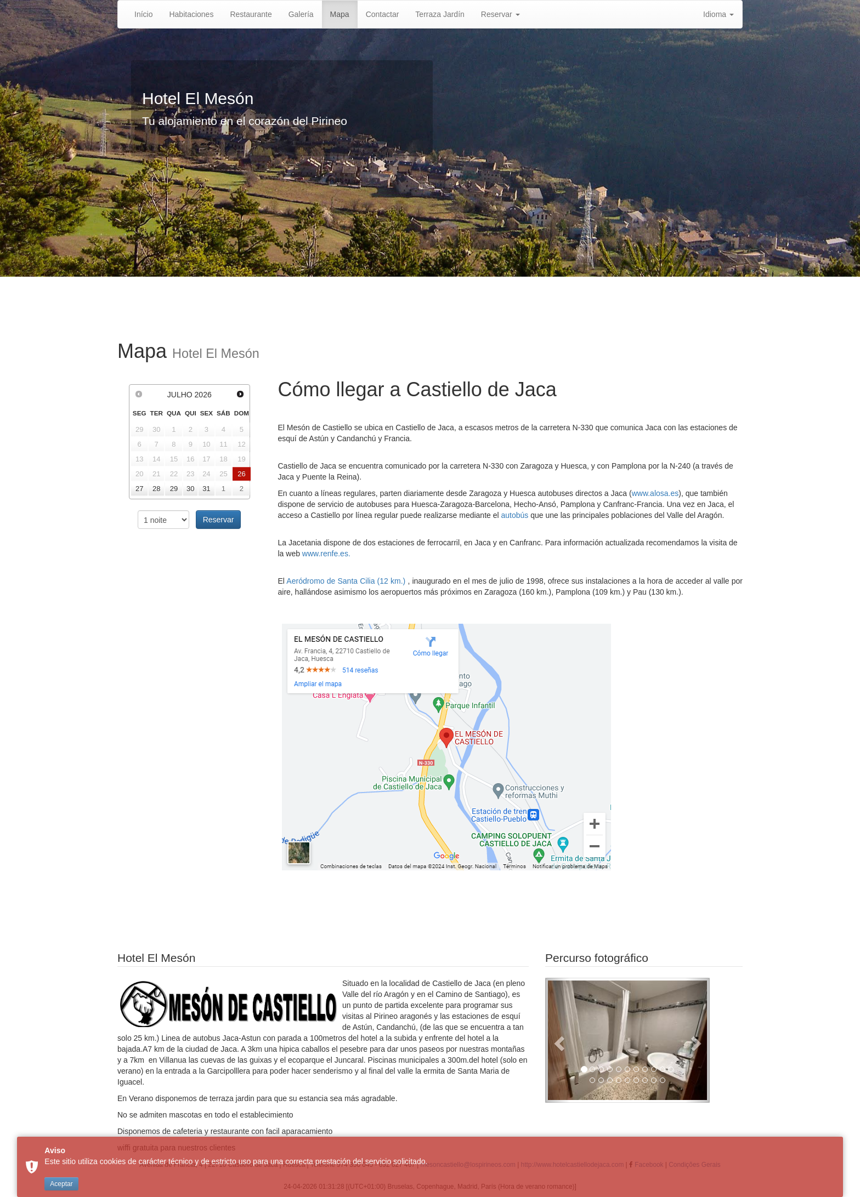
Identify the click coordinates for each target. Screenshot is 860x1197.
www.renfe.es (325, 553)
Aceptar (61, 1184)
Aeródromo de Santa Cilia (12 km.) (347, 581)
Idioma (718, 14)
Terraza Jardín (439, 14)
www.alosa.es (655, 493)
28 (156, 489)
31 (206, 489)
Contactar (382, 14)
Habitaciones (191, 14)
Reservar (500, 14)
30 (190, 489)
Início (143, 14)
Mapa (339, 14)
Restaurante (250, 14)
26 (241, 474)
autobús (515, 515)
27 (139, 489)
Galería (301, 14)
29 (174, 489)
